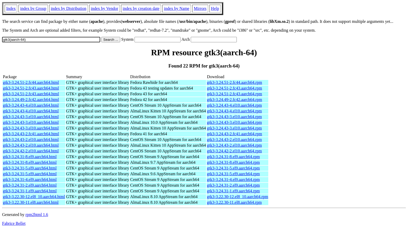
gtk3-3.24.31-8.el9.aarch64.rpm (233, 156)
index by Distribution (68, 8)
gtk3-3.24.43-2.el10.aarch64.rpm (234, 139)
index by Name (176, 8)
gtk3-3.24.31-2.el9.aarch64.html (30, 185)
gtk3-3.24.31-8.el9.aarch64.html (30, 156)
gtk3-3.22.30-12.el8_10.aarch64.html (34, 196)
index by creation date (141, 8)
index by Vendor (104, 8)
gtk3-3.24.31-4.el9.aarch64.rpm (233, 179)
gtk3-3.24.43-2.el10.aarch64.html (31, 139)
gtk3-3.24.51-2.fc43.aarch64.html (31, 88)
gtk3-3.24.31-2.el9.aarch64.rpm (233, 185)
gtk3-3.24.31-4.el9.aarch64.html (30, 179)
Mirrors (200, 8)
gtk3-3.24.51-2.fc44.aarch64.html (31, 82)
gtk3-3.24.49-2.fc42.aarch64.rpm (234, 99)
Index (11, 8)
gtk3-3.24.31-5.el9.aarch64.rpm (233, 168)
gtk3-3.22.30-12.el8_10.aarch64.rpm (237, 196)
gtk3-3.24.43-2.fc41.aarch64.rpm (234, 134)
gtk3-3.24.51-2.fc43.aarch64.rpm (234, 88)
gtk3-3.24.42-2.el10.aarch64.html (31, 151)
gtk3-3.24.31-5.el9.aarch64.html (30, 168)
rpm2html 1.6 (37, 214)
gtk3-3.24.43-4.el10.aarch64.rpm (234, 105)
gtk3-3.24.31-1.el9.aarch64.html (30, 191)
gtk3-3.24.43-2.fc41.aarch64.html (31, 134)
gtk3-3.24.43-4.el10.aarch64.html (31, 105)
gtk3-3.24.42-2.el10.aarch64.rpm (234, 151)
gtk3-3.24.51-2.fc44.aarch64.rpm (234, 82)
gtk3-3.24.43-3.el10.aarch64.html (31, 116)
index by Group (33, 8)
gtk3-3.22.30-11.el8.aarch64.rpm (234, 202)
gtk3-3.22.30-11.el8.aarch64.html (31, 202)
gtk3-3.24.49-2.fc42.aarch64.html (31, 99)
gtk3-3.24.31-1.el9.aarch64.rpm (233, 191)
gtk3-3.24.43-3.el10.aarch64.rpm (234, 116)
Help (215, 8)
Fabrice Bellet (14, 223)
